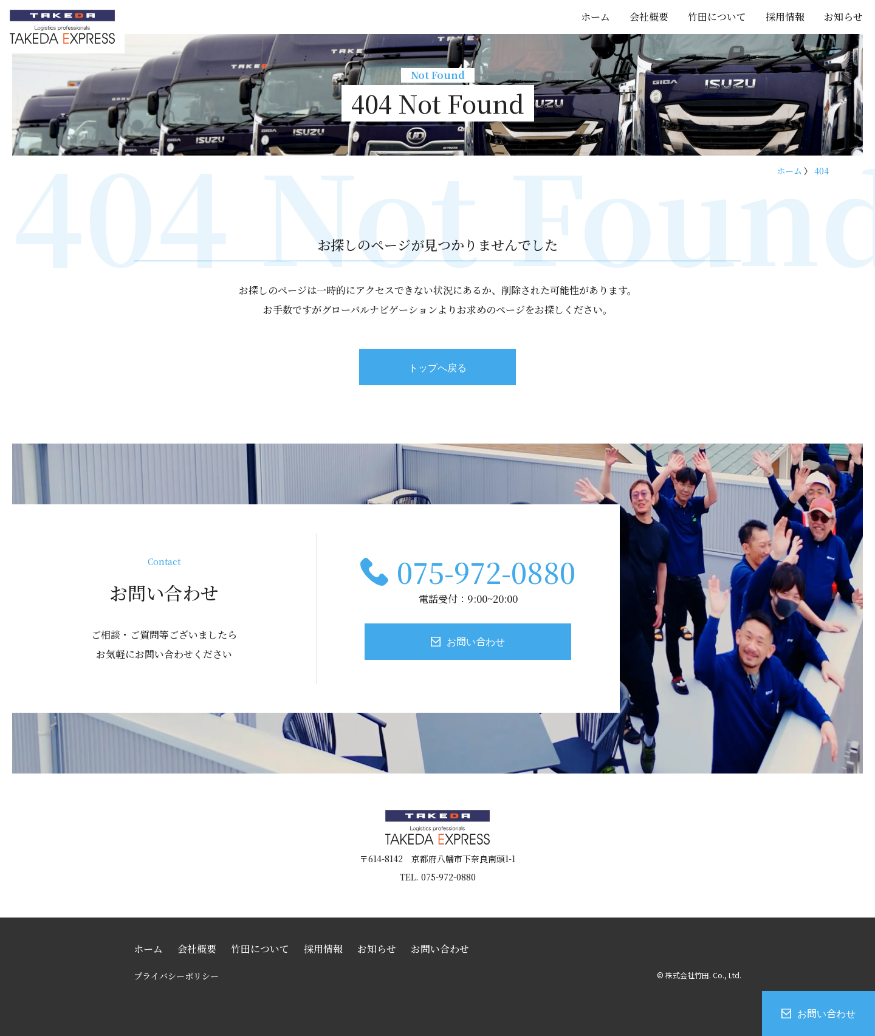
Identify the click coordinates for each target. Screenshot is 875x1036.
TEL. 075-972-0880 (438, 877)
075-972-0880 (486, 572)
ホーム (595, 17)
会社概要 (649, 17)
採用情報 (785, 17)
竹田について (717, 17)
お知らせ (843, 17)
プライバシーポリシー (176, 976)
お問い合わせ (826, 1013)
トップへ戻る (437, 367)
